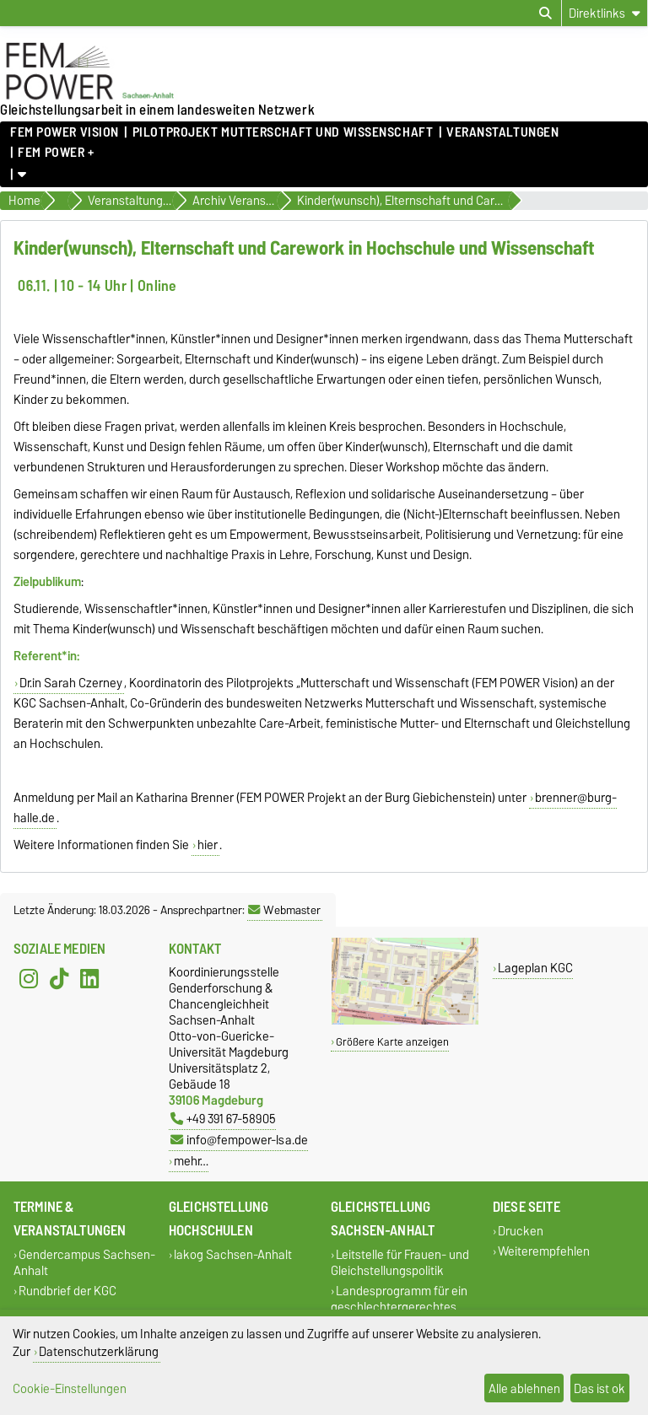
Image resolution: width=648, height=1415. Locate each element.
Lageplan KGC (535, 967)
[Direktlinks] (604, 13)
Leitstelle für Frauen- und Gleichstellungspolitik (400, 1263)
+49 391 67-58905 (223, 1118)
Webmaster (284, 910)
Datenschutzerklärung (99, 1351)
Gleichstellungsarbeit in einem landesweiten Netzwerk (157, 109)
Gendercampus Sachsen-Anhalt (84, 1263)
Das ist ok (599, 1388)
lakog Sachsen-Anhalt (233, 1255)
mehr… (191, 1160)
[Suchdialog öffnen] (545, 13)
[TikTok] (59, 979)
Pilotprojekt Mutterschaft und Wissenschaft (283, 132)
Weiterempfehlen (544, 1251)
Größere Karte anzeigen (392, 1042)
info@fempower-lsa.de (239, 1139)
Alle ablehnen (524, 1388)
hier (207, 845)
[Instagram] (29, 979)
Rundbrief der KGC (67, 1290)
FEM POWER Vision (64, 132)
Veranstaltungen (502, 132)
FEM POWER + (56, 153)
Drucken (520, 1231)
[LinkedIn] (89, 979)
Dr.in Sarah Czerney (70, 683)
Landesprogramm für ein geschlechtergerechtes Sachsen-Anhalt (399, 1306)
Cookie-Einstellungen (70, 1388)
